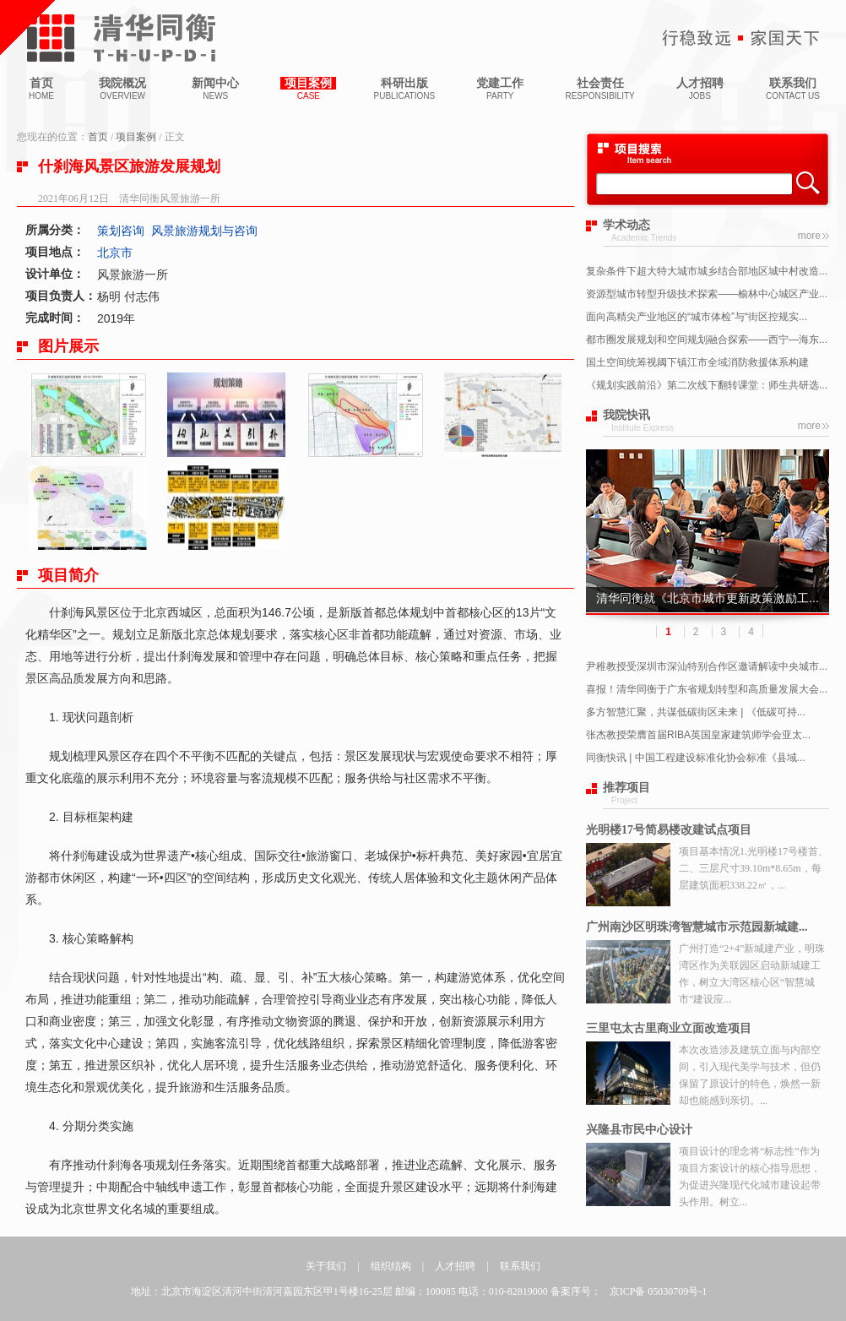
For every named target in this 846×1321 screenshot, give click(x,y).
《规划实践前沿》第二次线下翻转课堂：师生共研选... (706, 385)
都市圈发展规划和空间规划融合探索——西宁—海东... (706, 339)
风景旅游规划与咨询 (204, 230)
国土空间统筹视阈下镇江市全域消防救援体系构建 (697, 362)
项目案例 (136, 137)
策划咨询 (120, 230)
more (809, 236)
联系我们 (520, 1266)
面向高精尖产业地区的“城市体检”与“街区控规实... (696, 317)
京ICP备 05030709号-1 (659, 1291)
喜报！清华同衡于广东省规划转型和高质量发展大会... (706, 689)
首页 (98, 137)
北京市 (115, 252)
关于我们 (326, 1266)
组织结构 (391, 1266)
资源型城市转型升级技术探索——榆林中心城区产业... (706, 294)
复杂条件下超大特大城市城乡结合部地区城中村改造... (706, 271)
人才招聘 (455, 1266)
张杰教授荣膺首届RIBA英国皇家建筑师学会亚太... (698, 735)
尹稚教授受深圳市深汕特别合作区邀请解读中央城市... (706, 666)
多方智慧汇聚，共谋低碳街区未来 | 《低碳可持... (695, 712)
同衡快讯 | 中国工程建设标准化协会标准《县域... (695, 758)
